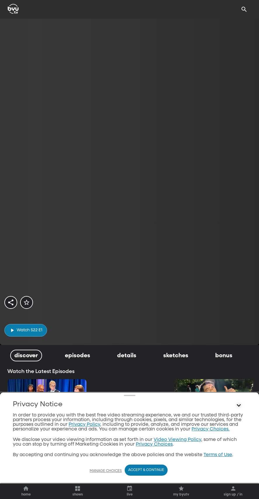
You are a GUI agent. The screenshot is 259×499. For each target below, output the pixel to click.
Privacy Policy (84, 424)
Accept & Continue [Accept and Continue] (146, 470)
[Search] (244, 9)
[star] (26, 302)
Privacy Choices (154, 444)
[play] (25, 330)
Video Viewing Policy (177, 439)
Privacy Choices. (211, 429)
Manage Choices (106, 471)
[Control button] (239, 405)
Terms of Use (218, 455)
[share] (10, 302)
